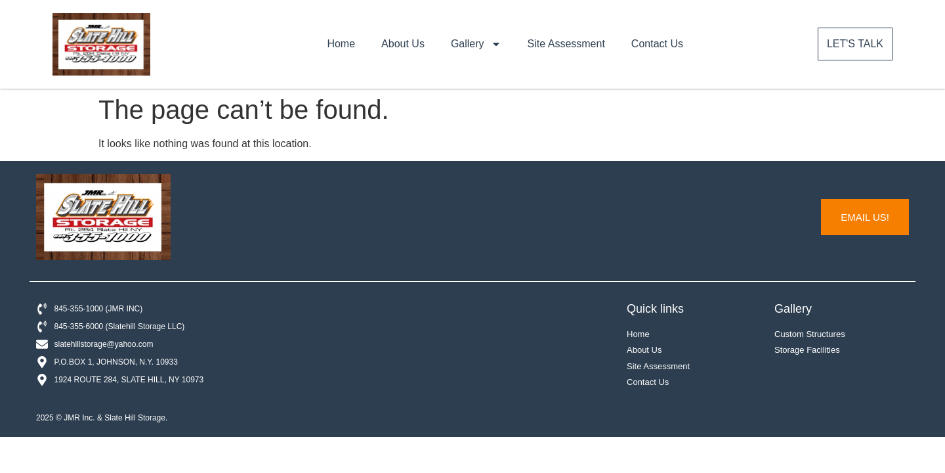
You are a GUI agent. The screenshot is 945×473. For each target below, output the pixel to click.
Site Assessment (566, 43)
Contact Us (657, 43)
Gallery (476, 44)
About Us (403, 43)
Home (341, 43)
